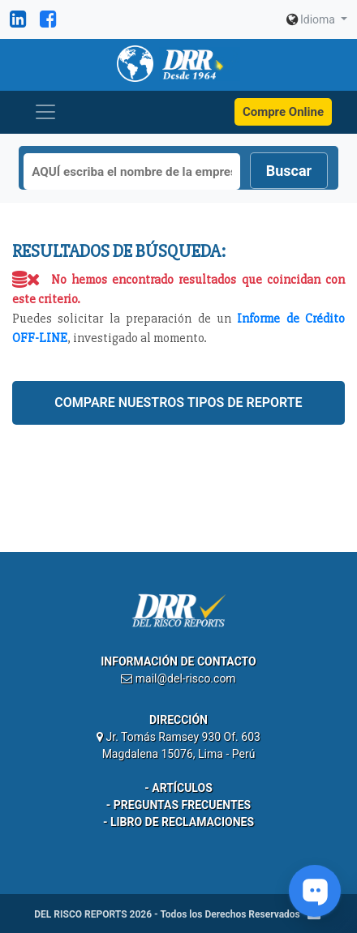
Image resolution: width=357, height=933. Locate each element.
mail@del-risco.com (185, 678)
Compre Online (283, 112)
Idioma (312, 19)
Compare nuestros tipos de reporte (178, 402)
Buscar (289, 170)
